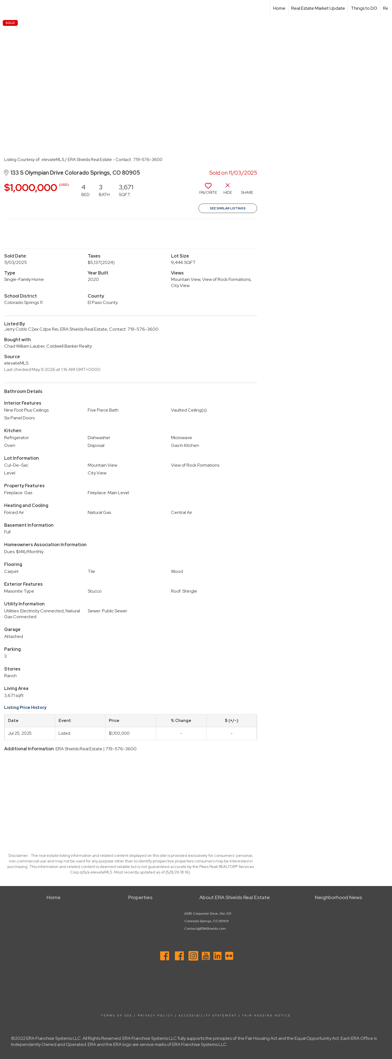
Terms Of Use (116, 1015)
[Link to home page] (7, 8)
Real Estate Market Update (318, 8)
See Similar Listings (228, 208)
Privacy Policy (155, 1015)
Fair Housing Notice (266, 1015)
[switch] (208, 190)
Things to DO (364, 8)
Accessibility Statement (208, 1015)
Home (279, 8)
